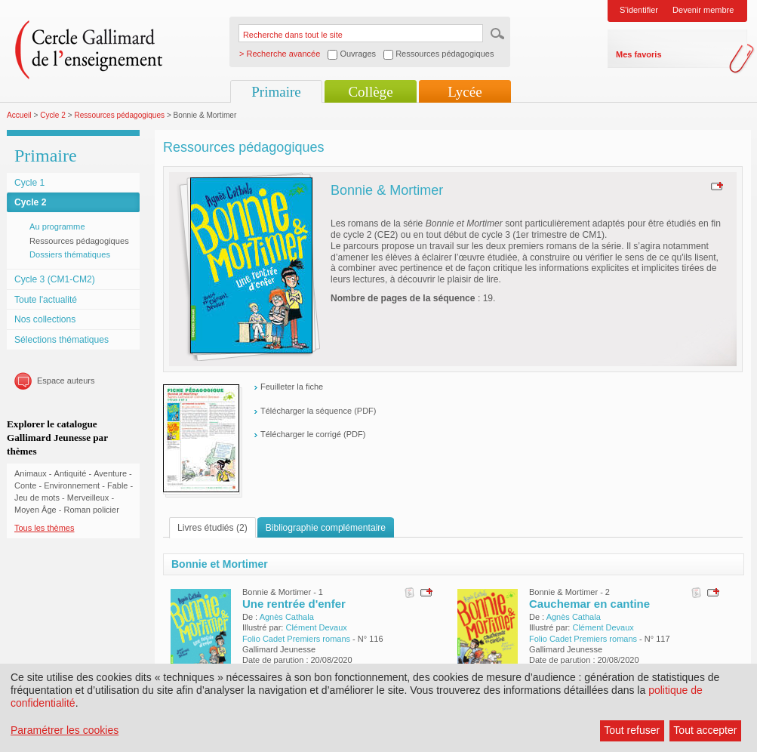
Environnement (72, 485)
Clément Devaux (315, 627)
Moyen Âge (35, 509)
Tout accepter (705, 730)
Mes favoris (639, 54)
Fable (117, 485)
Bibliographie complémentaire (326, 527)
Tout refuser (632, 730)
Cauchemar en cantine (589, 603)
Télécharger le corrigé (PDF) (312, 434)
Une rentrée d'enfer (294, 603)
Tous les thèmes (44, 527)
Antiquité (70, 473)
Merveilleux (88, 497)
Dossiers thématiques (69, 254)
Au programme (57, 226)
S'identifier (639, 9)
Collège (370, 92)
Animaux (30, 473)
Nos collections (44, 319)
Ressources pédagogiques (119, 115)
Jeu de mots (37, 497)
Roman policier (90, 509)
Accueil (19, 115)
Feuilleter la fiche (291, 386)
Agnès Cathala (287, 616)
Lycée (465, 92)
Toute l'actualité (45, 299)
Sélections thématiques (61, 339)
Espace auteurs (65, 380)
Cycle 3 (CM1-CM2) (54, 279)
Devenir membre (703, 9)
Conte (25, 485)
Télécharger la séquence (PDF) (318, 410)
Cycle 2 (53, 115)
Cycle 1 (29, 182)
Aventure (110, 473)
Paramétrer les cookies (64, 730)
